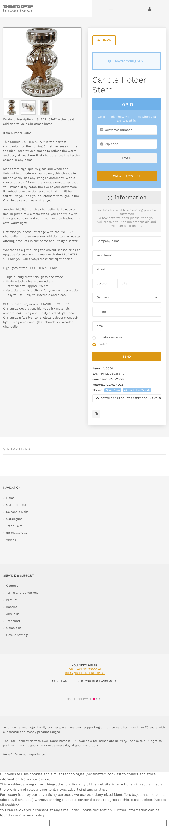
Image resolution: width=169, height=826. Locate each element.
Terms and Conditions (22, 592)
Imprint (11, 607)
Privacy (11, 599)
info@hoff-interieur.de (85, 673)
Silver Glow (112, 390)
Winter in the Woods (137, 390)
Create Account (127, 176)
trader (102, 344)
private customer (110, 337)
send (127, 356)
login (127, 158)
